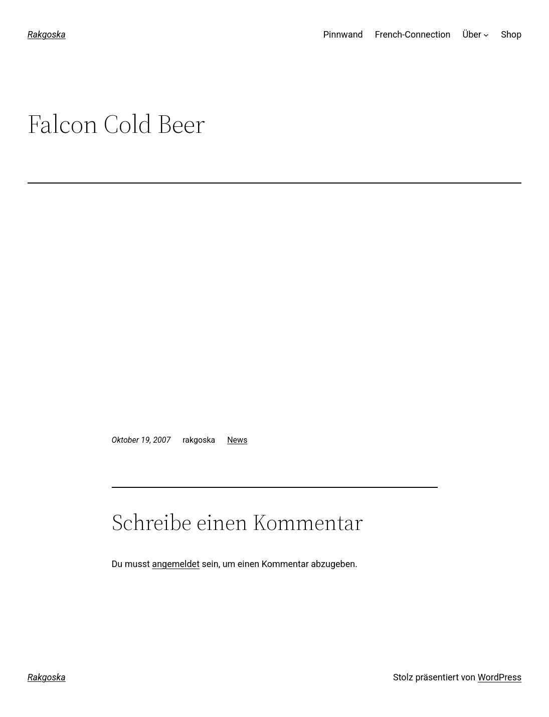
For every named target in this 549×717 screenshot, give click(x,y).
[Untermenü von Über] (486, 35)
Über (472, 34)
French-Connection (413, 34)
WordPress (499, 677)
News (237, 440)
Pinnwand (343, 34)
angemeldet (176, 564)
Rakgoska (47, 34)
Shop (511, 34)
